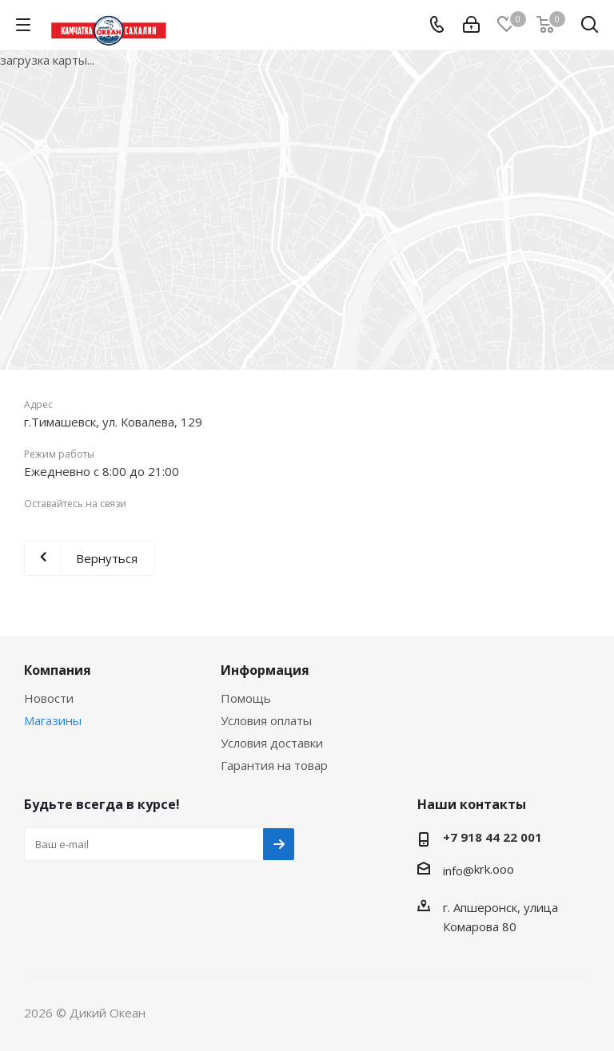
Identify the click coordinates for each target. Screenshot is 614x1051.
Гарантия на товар (274, 765)
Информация (265, 670)
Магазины (53, 720)
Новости (49, 698)
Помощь (246, 698)
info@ (458, 870)
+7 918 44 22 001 (492, 837)
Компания (57, 670)
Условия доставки (272, 743)
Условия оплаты (266, 720)
